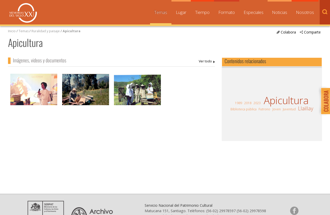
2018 (247, 103)
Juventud (289, 109)
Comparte (312, 32)
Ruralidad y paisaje (45, 31)
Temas (160, 12)
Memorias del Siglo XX (23, 13)
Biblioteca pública (243, 109)
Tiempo (202, 12)
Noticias (279, 12)
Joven (277, 109)
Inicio (12, 31)
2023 (257, 103)
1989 (238, 103)
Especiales (253, 12)
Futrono (264, 109)
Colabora (288, 32)
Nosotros (305, 12)
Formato (226, 12)
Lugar (181, 12)
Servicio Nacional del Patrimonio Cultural (178, 205)
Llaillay (305, 108)
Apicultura (71, 31)
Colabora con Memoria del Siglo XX (324, 101)
